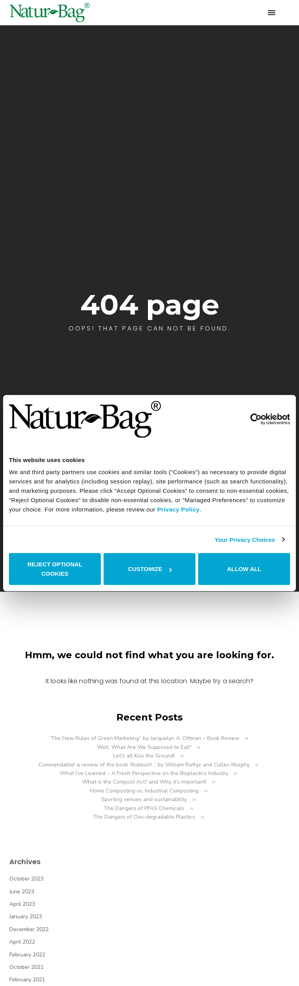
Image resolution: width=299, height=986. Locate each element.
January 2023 (25, 916)
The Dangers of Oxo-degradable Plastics (144, 817)
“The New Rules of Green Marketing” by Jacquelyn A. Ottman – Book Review (144, 738)
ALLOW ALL (244, 569)
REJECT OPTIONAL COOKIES (54, 569)
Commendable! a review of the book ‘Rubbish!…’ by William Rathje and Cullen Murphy (144, 764)
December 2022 (29, 929)
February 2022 (27, 954)
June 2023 (21, 891)
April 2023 (22, 904)
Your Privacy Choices (245, 539)
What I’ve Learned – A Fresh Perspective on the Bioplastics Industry (144, 773)
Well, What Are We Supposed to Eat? (144, 747)
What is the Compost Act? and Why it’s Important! (144, 782)
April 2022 (22, 942)
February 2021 (27, 979)
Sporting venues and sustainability (144, 799)
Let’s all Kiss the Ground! (144, 755)
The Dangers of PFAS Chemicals (144, 808)
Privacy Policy (178, 509)
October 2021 (26, 967)
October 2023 (26, 878)
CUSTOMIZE (150, 569)
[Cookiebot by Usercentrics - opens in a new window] (256, 419)
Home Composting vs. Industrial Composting (144, 790)
